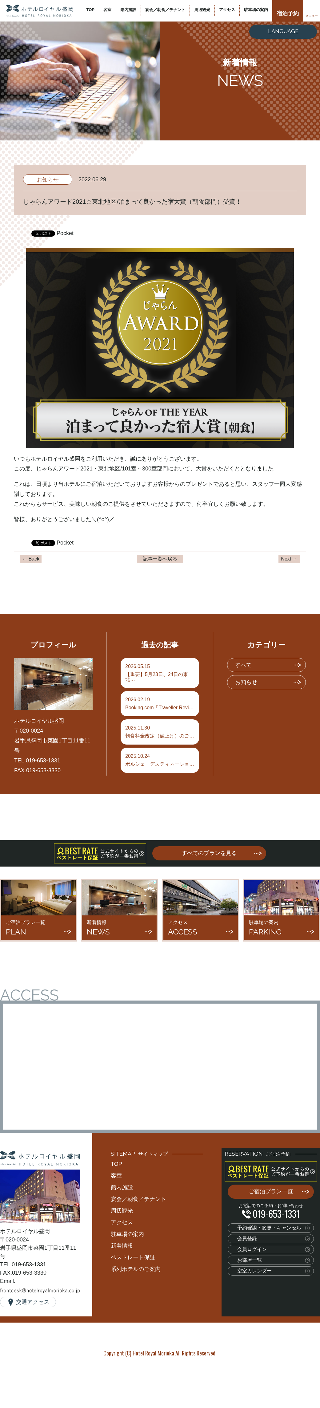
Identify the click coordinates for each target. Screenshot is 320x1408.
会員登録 (247, 1238)
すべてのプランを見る (209, 853)
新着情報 (122, 1246)
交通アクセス (32, 1302)
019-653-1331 (276, 1214)
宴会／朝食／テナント (165, 9)
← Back (30, 558)
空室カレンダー (254, 1270)
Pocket (65, 233)
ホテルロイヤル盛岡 (39, 11)
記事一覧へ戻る (160, 558)
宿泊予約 (288, 13)
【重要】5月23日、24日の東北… (159, 673)
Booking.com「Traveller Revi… (159, 703)
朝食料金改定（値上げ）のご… (159, 731)
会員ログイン (252, 1249)
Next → (289, 558)
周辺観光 (202, 9)
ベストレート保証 (133, 1257)
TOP (90, 9)
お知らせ (48, 180)
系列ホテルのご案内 (136, 1269)
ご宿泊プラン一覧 (271, 1191)
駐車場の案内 (256, 9)
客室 (107, 9)
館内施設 (128, 9)
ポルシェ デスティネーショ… (159, 760)
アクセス (227, 9)
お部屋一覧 (249, 1260)
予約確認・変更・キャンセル (269, 1227)
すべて (243, 665)
